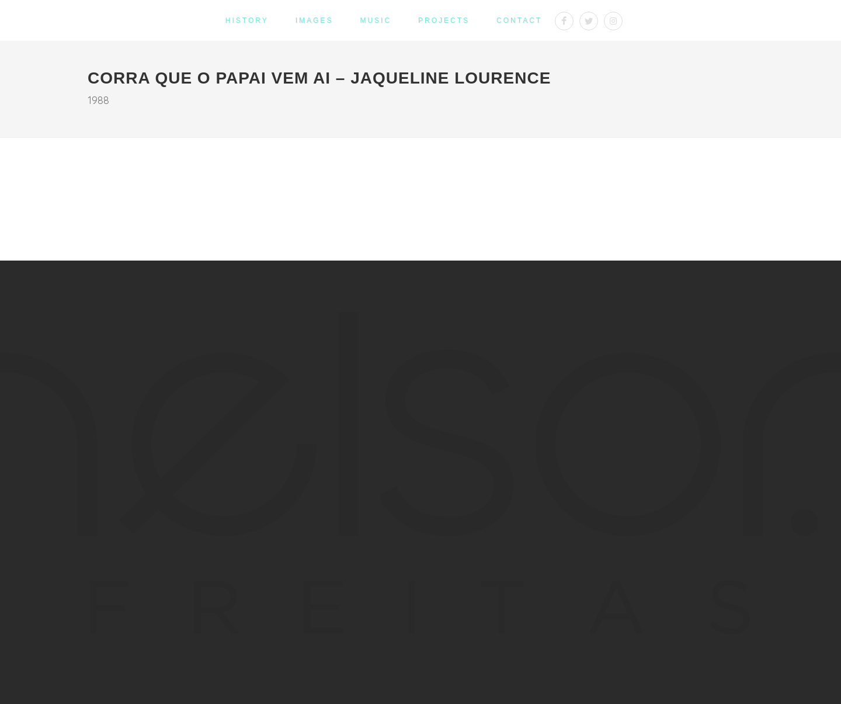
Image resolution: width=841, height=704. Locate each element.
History (247, 20)
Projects (444, 20)
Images (314, 20)
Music (375, 20)
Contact (519, 20)
